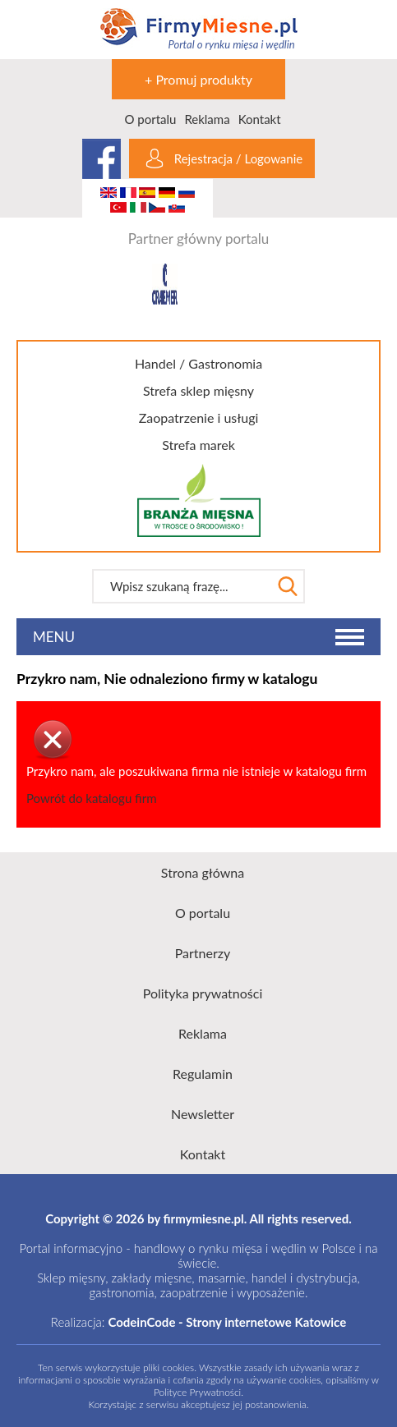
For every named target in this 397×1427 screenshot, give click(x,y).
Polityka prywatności (203, 993)
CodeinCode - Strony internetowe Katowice (227, 1322)
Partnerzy (203, 953)
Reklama (206, 119)
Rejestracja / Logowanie (238, 158)
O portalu (150, 119)
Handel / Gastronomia (198, 363)
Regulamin (203, 1073)
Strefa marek (198, 444)
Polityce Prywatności (197, 1392)
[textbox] (181, 586)
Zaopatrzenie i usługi (199, 417)
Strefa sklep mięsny (198, 390)
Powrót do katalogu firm (91, 798)
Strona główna (202, 872)
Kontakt (259, 119)
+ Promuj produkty (198, 79)
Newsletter (202, 1114)
